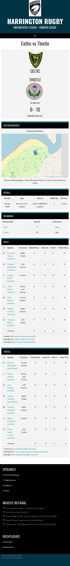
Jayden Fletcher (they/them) (12, 399)
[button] (35, 153)
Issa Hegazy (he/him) (10, 388)
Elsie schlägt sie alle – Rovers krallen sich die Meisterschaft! (31, 516)
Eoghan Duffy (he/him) (10, 278)
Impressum (7, 542)
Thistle (6, 232)
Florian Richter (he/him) (10, 377)
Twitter (6, 491)
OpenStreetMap (58, 176)
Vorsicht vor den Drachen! (17, 512)
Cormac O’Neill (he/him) (25, 342)
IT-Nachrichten (9, 480)
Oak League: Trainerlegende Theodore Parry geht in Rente (31, 524)
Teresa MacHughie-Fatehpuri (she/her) (31, 452)
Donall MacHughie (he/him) (24, 449)
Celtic (5, 227)
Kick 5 (53, 248)
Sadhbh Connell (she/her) (11, 311)
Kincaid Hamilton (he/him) (11, 410)
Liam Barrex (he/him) (10, 300)
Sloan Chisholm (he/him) (11, 421)
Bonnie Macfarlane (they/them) (12, 365)
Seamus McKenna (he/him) (24, 336)
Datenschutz (8, 547)
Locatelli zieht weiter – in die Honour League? (25, 508)
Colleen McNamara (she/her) (11, 267)
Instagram (7, 485)
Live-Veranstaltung (11, 475)
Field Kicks (34, 248)
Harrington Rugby (35, 21)
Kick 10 (45, 248)
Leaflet (46, 176)
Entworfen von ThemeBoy (12, 558)
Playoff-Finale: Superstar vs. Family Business (24, 520)
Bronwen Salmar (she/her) (11, 256)
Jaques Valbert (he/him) (24, 339)
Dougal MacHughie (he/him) (26, 454)
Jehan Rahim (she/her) (11, 289)
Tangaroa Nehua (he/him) (11, 323)
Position (23, 248)
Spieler (10, 248)
